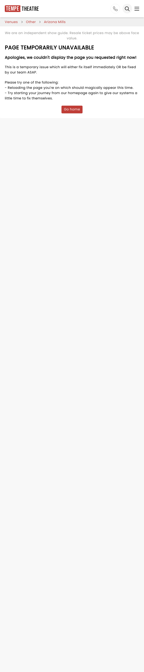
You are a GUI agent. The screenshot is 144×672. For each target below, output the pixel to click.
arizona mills (55, 21)
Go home (72, 109)
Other (31, 21)
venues (11, 21)
